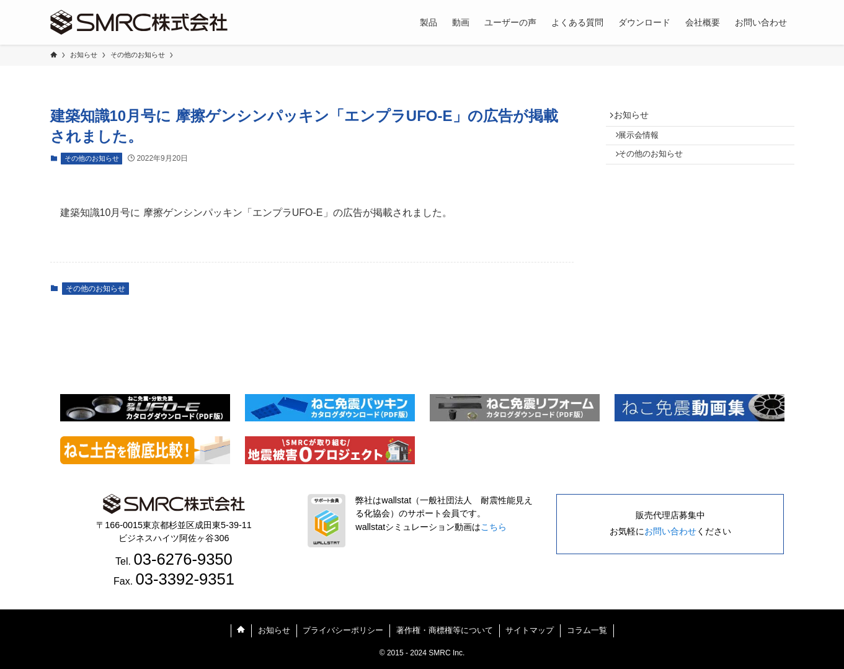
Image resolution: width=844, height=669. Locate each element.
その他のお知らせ (91, 158)
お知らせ (636, 117)
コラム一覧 (587, 630)
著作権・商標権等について (444, 630)
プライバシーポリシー (343, 630)
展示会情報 (645, 142)
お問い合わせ (670, 531)
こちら (494, 527)
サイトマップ (529, 630)
